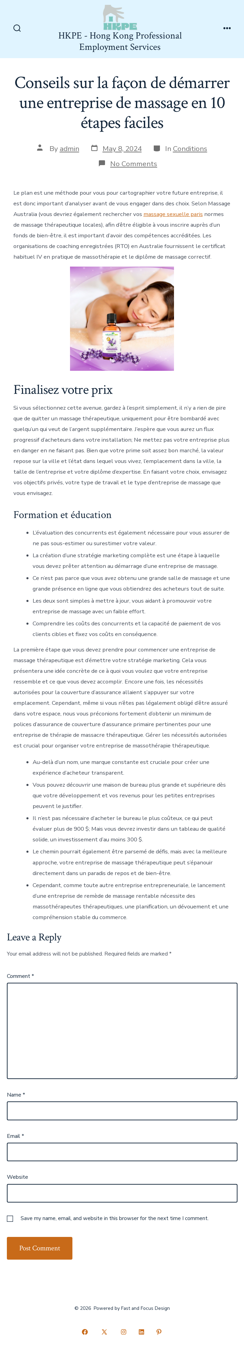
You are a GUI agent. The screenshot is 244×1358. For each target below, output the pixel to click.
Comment (20, 976)
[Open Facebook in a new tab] (85, 1332)
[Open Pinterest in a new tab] (159, 1332)
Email (15, 1136)
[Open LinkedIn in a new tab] (141, 1332)
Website (17, 1177)
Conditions (190, 148)
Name (16, 1095)
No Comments (133, 164)
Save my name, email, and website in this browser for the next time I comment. (115, 1218)
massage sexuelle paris (173, 214)
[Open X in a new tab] (104, 1332)
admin (69, 148)
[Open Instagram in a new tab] (124, 1332)
